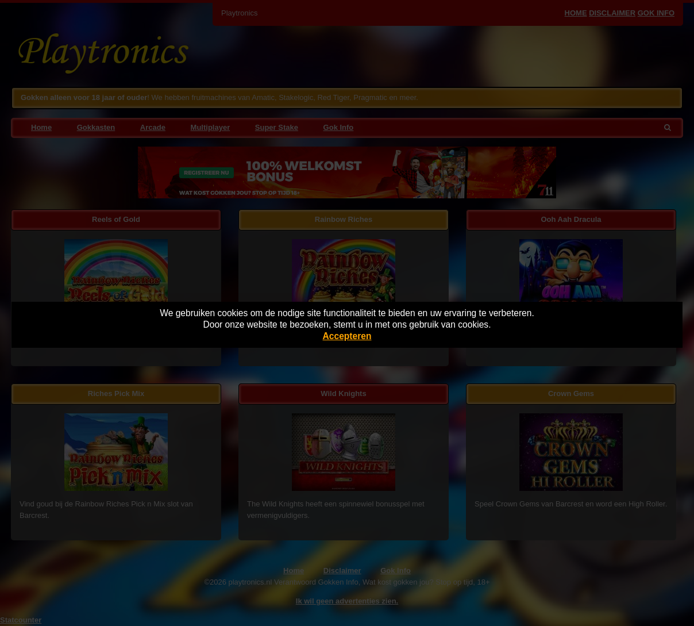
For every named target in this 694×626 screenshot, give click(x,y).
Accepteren (347, 336)
